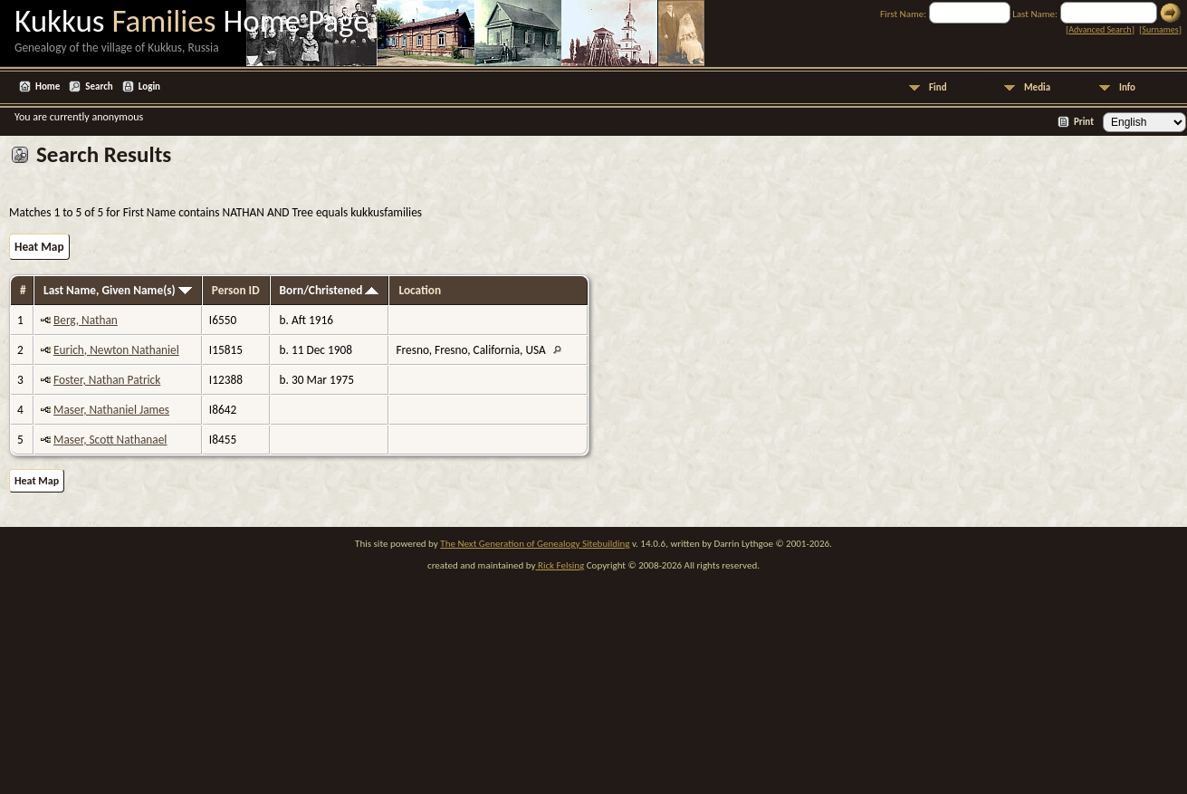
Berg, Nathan (85, 320)
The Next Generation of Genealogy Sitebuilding (534, 544)
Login (149, 86)
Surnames (1160, 29)
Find (938, 87)
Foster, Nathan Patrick (106, 379)
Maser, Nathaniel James (111, 409)
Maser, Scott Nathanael (110, 439)
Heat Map (39, 246)
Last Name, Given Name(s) (117, 290)
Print (1084, 122)
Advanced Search (1099, 29)
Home (47, 86)
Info (1127, 87)
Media (1037, 87)
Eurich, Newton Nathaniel (116, 350)
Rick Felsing (559, 565)
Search (98, 86)
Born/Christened (329, 290)
